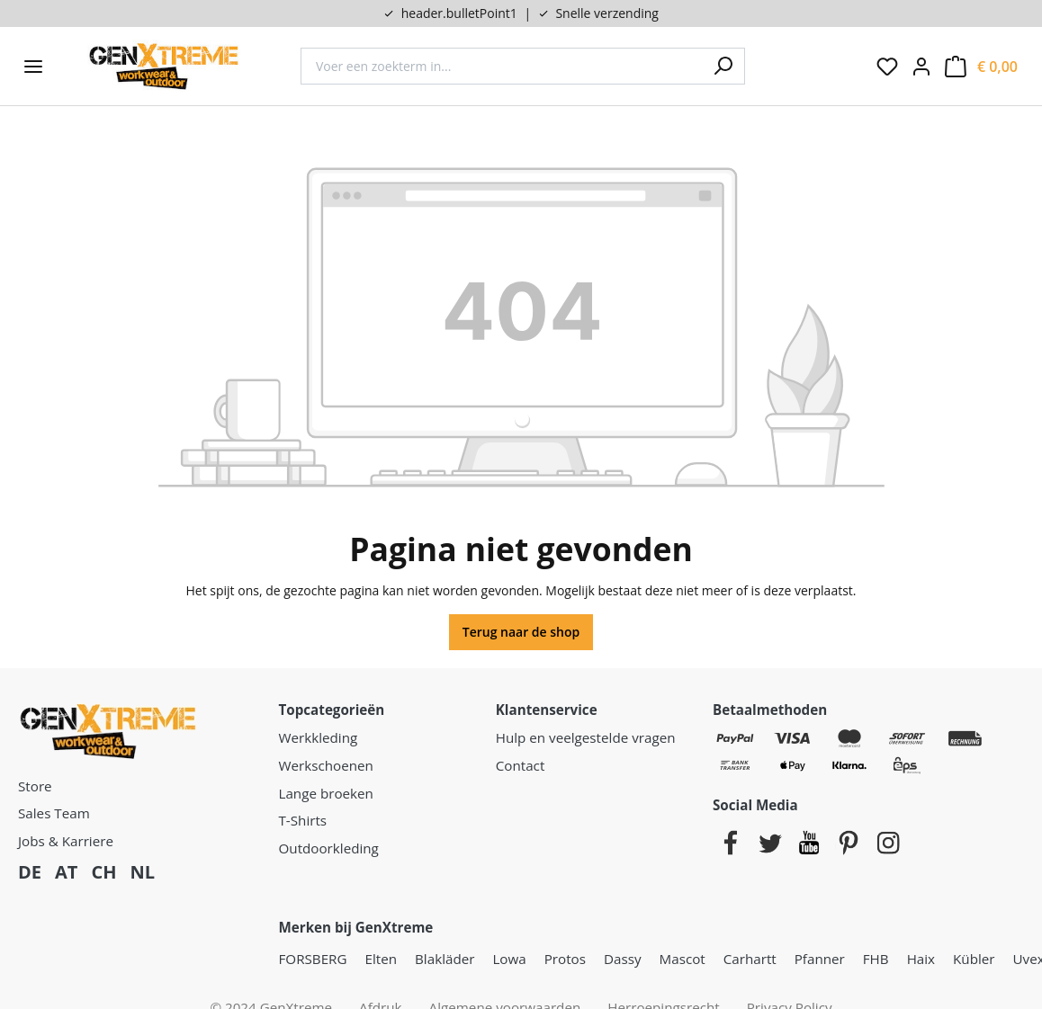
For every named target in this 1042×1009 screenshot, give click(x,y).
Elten (381, 959)
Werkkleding (318, 737)
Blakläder (444, 959)
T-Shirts (303, 820)
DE (29, 872)
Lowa (508, 959)
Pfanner (820, 959)
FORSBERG (313, 959)
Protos (565, 959)
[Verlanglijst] (887, 66)
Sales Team (54, 813)
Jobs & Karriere (65, 841)
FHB (876, 959)
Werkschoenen (326, 765)
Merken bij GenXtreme (356, 927)
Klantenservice (546, 710)
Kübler (973, 959)
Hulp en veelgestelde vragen (586, 737)
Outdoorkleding (329, 848)
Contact (520, 765)
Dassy (623, 959)
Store (35, 786)
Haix (921, 959)
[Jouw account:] (921, 66)
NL (142, 872)
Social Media (755, 805)
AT (66, 872)
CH (103, 872)
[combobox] (501, 66)
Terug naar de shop (521, 631)
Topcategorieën (332, 710)
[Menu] (33, 66)
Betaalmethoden (770, 710)
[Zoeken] (722, 66)
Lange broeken (326, 793)
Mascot (682, 959)
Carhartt (750, 959)
